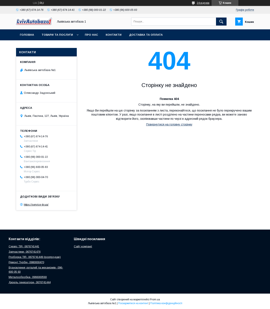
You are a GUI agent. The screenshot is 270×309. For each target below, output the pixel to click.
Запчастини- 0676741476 (24, 251)
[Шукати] (221, 22)
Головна (27, 34)
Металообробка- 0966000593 (28, 277)
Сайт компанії (83, 246)
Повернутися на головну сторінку (169, 124)
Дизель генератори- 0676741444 (30, 282)
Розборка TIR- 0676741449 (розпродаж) (35, 257)
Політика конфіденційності (166, 303)
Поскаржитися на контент (133, 303)
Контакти (114, 34)
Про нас (91, 34)
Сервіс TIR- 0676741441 (24, 246)
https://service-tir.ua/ (36, 204)
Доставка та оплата (146, 34)
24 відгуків (203, 2)
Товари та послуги (57, 34)
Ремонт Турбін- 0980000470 (26, 262)
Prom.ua (155, 299)
